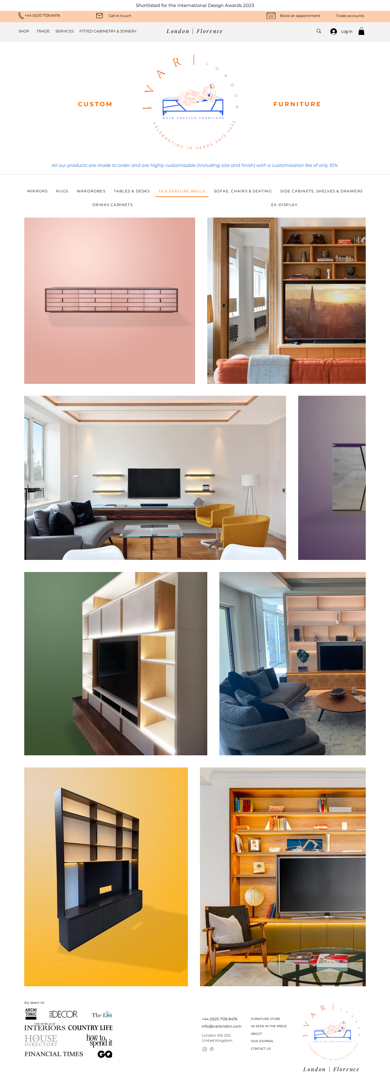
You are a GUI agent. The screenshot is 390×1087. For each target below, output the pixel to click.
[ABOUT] (266, 1034)
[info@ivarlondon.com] (222, 1026)
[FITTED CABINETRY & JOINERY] (106, 31)
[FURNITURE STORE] (266, 1019)
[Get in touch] (120, 16)
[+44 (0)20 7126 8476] (53, 15)
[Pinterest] (212, 1049)
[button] (361, 31)
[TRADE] (43, 31)
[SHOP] (25, 31)
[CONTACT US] (266, 1048)
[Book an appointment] (300, 16)
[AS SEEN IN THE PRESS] (269, 1026)
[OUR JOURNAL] (266, 1041)
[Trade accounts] (344, 16)
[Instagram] (205, 1049)
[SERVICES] (63, 31)
